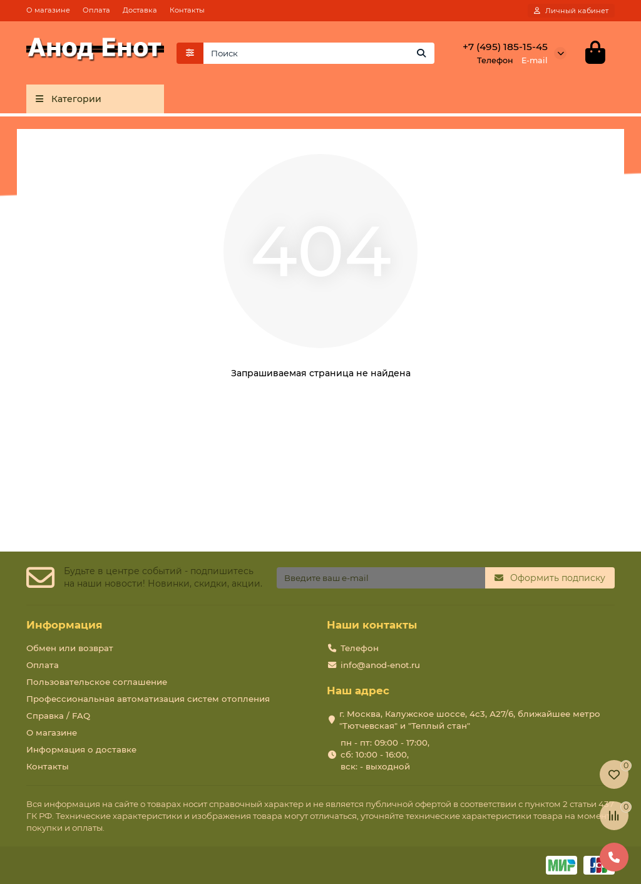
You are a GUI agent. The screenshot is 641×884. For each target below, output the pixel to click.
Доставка (140, 10)
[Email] (381, 577)
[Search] (318, 53)
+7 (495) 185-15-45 (505, 47)
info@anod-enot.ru (380, 665)
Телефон (360, 648)
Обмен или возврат (69, 648)
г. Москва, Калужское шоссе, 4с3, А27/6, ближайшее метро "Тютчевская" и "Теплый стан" (469, 720)
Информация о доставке (81, 749)
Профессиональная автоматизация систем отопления (148, 699)
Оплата (96, 10)
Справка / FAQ (58, 716)
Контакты (187, 10)
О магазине (48, 10)
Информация (64, 625)
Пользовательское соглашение (96, 682)
